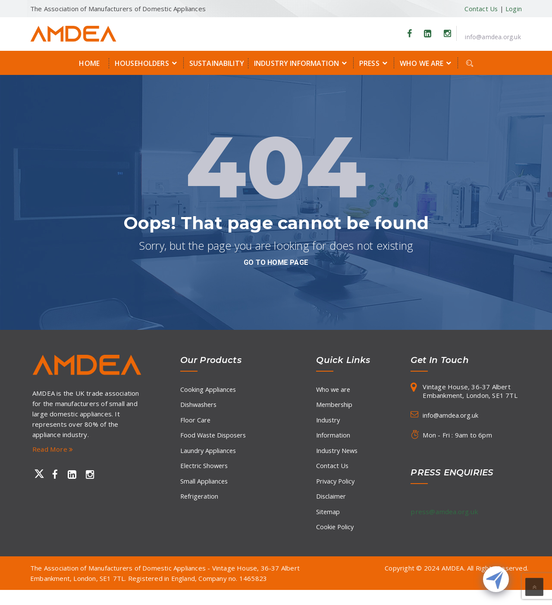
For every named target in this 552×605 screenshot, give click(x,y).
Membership (335, 407)
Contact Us (481, 8)
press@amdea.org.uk (445, 511)
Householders (147, 62)
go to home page (276, 262)
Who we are (427, 62)
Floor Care (195, 423)
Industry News (338, 457)
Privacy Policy (336, 491)
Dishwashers (199, 407)
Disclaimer (331, 507)
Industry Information (301, 62)
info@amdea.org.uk (493, 37)
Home (89, 63)
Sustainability (216, 63)
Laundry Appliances (208, 457)
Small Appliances (204, 491)
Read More (53, 449)
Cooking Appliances (208, 390)
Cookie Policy (335, 541)
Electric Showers (204, 474)
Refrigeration (200, 507)
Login (513, 8)
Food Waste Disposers (214, 440)
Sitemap (328, 524)
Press (374, 62)
